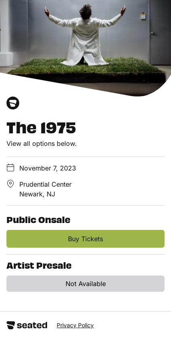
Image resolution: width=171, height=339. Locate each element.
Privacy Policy (75, 325)
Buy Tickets (85, 239)
